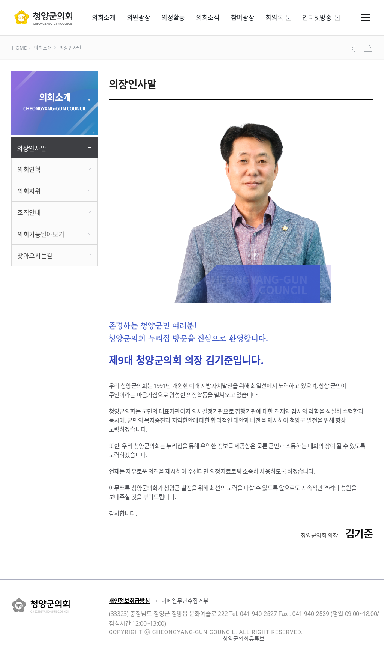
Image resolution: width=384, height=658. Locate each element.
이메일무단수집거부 (184, 600)
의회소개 (42, 48)
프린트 (368, 48)
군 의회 (43, 17)
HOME (16, 48)
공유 (354, 48)
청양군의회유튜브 (244, 638)
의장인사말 (70, 48)
